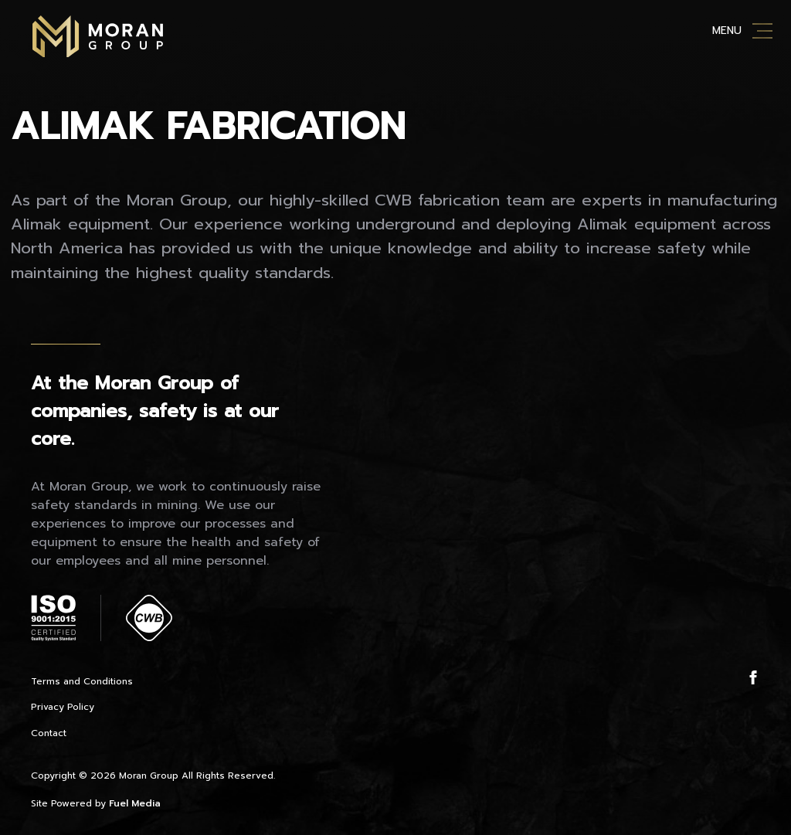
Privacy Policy (62, 707)
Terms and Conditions (82, 681)
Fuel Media (135, 803)
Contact (48, 733)
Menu (727, 30)
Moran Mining (98, 36)
